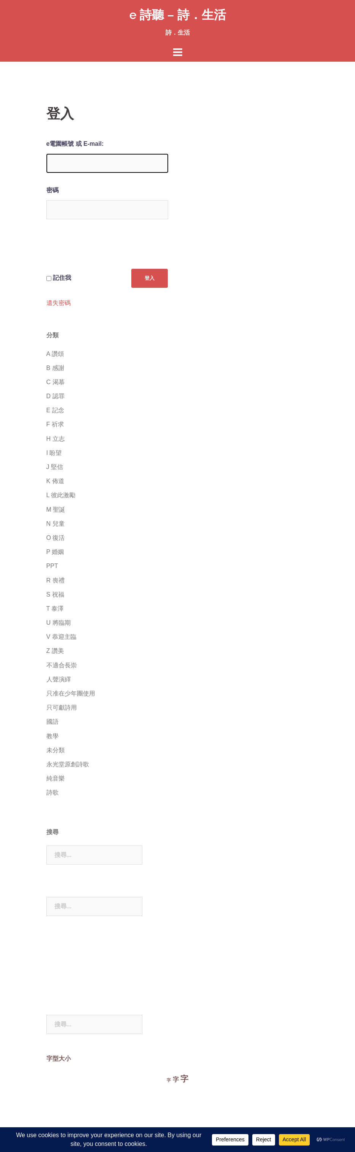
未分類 (55, 750)
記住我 (62, 277)
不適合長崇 (61, 665)
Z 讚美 (55, 651)
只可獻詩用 (61, 707)
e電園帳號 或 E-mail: (75, 143)
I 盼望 (54, 453)
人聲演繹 (58, 679)
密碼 (52, 190)
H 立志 (55, 439)
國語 (52, 721)
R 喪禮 (55, 580)
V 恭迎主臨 (61, 636)
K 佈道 (55, 481)
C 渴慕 (55, 382)
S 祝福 (55, 594)
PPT (52, 566)
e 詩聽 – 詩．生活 (177, 15)
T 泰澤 (55, 608)
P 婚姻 (55, 552)
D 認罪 (55, 396)
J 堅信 (54, 467)
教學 (52, 736)
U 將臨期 (58, 622)
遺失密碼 (58, 303)
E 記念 (55, 410)
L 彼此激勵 (61, 495)
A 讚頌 (55, 354)
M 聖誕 (55, 509)
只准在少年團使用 (70, 693)
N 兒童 (55, 523)
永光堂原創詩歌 (67, 764)
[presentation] (104, 250)
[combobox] (94, 855)
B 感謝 (55, 368)
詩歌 (52, 792)
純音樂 (55, 778)
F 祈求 (55, 424)
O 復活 (55, 538)
